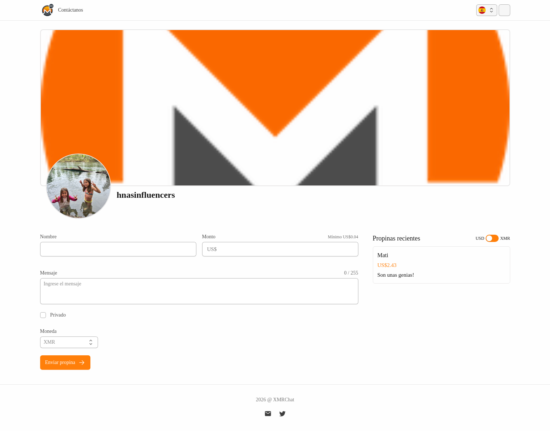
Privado (58, 315)
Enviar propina (65, 362)
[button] (486, 10)
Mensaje (48, 273)
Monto (209, 236)
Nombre (48, 236)
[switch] (492, 238)
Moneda (48, 331)
